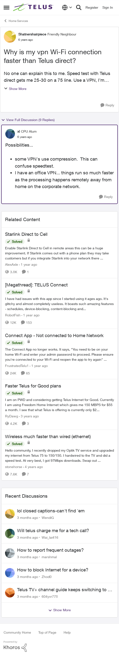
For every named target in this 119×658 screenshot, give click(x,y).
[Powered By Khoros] (59, 646)
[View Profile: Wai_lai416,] (10, 533)
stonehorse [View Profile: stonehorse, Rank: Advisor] (13, 467)
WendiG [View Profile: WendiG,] (48, 518)
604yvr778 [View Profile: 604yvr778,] (50, 596)
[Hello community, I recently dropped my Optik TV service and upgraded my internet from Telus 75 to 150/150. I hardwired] (59, 455)
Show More (15, 89)
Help (67, 632)
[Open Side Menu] (6, 7)
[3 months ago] (27, 517)
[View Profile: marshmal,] (10, 553)
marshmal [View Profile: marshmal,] (49, 557)
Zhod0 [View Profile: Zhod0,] (47, 577)
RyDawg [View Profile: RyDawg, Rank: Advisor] (11, 416)
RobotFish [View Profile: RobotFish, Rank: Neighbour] (12, 315)
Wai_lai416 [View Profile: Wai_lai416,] (50, 537)
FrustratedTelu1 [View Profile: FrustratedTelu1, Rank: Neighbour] (17, 365)
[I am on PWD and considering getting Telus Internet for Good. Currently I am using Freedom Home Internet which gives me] (59, 404)
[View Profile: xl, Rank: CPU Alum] (10, 134)
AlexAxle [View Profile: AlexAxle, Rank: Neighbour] (11, 264)
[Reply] (107, 105)
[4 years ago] (33, 466)
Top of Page (47, 632)
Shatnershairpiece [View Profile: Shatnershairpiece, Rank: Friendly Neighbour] (32, 34)
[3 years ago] (29, 416)
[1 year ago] (28, 264)
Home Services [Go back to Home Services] (16, 21)
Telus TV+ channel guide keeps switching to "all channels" (65, 590)
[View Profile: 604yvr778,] (10, 592)
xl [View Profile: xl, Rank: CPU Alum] (18, 131)
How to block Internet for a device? (52, 569)
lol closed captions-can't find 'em (51, 510)
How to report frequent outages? (50, 550)
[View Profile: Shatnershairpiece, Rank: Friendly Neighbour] (10, 37)
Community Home (17, 632)
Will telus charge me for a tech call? (53, 530)
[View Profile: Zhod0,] (10, 573)
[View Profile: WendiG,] (10, 514)
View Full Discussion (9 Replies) (28, 120)
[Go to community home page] (33, 7)
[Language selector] (67, 7)
